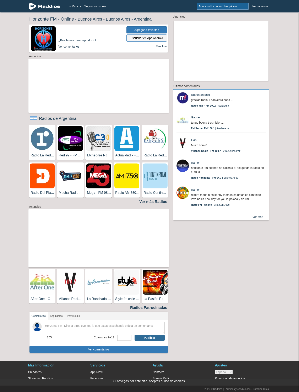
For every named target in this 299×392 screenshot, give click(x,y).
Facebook (96, 378)
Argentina (143, 19)
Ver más (257, 217)
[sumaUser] (124, 338)
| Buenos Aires (214, 177)
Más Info (161, 46)
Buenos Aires (90, 19)
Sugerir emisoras (95, 6)
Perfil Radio (73, 316)
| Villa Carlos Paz (215, 151)
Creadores (35, 372)
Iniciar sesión (260, 6)
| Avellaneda (210, 128)
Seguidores (56, 316)
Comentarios (39, 316)
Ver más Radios (153, 202)
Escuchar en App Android (146, 38)
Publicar (149, 337)
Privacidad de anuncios (230, 378)
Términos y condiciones (237, 389)
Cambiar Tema (261, 389)
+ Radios (75, 6)
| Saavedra (210, 105)
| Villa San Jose (210, 204)
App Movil (96, 372)
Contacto (158, 372)
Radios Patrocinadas (148, 308)
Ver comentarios (98, 349)
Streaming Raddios (40, 378)
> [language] (224, 372)
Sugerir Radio (161, 378)
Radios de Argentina (57, 118)
